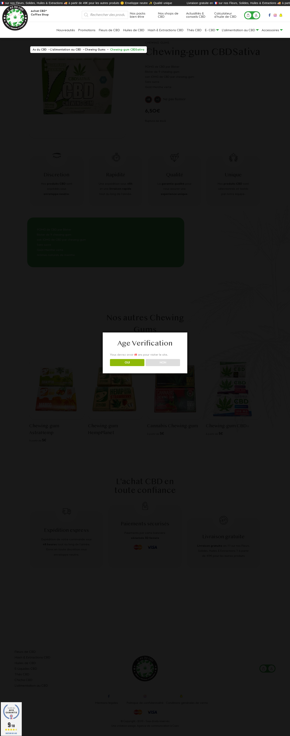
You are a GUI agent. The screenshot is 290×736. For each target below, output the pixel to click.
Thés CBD (194, 30)
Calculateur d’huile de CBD (225, 15)
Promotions (86, 30)
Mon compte (257, 16)
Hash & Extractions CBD (165, 30)
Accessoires (270, 30)
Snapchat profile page (281, 16)
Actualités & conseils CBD (195, 15)
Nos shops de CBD (168, 15)
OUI (127, 362)
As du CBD (40, 49)
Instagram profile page (275, 16)
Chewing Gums (95, 49)
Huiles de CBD (133, 30)
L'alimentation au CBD (238, 30)
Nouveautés (65, 30)
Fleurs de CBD (109, 30)
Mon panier (249, 16)
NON (163, 362)
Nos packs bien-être (137, 15)
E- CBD (210, 30)
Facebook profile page (270, 16)
